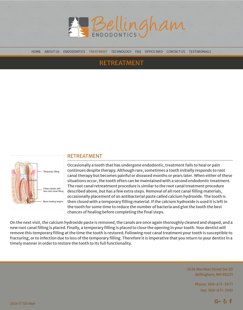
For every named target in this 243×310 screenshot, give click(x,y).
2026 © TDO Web (22, 304)
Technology (121, 52)
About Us (52, 52)
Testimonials (200, 52)
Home (36, 52)
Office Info (154, 52)
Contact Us (176, 52)
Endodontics (74, 52)
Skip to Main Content (15, 2)
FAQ (138, 52)
